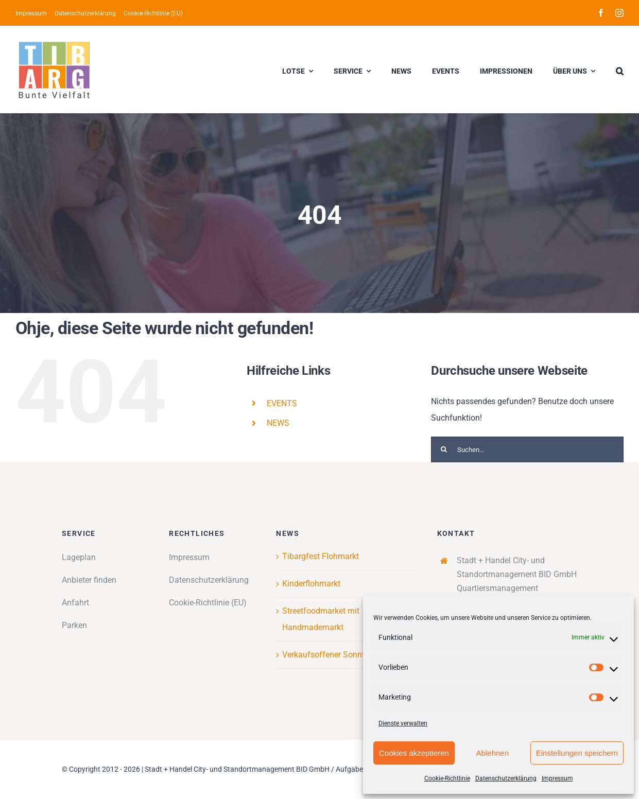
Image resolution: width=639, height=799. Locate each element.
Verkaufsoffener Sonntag (328, 654)
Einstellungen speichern (577, 753)
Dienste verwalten (402, 723)
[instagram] (619, 13)
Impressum (557, 778)
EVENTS (282, 403)
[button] (620, 69)
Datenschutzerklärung (506, 778)
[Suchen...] (527, 449)
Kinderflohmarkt (311, 583)
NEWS (278, 423)
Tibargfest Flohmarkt (320, 556)
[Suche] (444, 449)
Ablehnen (492, 753)
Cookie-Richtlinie (447, 778)
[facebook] (601, 13)
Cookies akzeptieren (414, 753)
